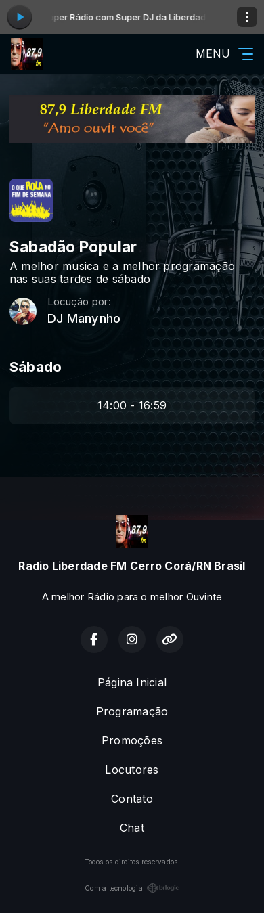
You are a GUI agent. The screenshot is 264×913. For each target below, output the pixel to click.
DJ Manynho (83, 318)
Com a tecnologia (132, 888)
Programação (132, 711)
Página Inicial (132, 682)
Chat (132, 827)
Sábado (35, 366)
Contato (132, 798)
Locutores (131, 769)
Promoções (132, 740)
